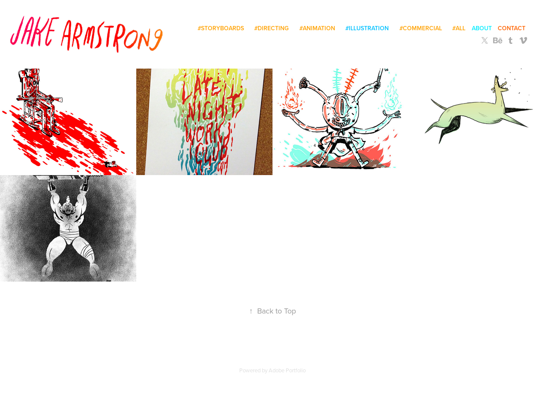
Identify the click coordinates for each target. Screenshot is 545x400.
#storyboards (221, 28)
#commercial (420, 28)
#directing (271, 28)
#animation (317, 28)
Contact (511, 28)
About (482, 28)
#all (458, 28)
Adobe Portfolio (287, 370)
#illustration (367, 28)
